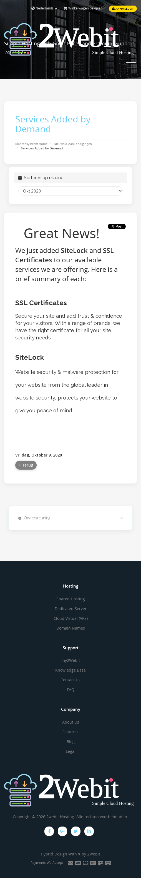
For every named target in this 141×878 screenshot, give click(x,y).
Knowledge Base (70, 670)
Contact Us (70, 679)
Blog (71, 741)
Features (70, 731)
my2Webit (70, 660)
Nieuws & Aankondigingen (73, 144)
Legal (70, 751)
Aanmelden (123, 9)
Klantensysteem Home (31, 144)
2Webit (93, 854)
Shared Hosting (70, 598)
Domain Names (70, 628)
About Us (70, 722)
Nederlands (44, 8)
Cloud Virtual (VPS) (71, 618)
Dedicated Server (71, 608)
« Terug (26, 465)
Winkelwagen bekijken (83, 8)
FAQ (70, 689)
